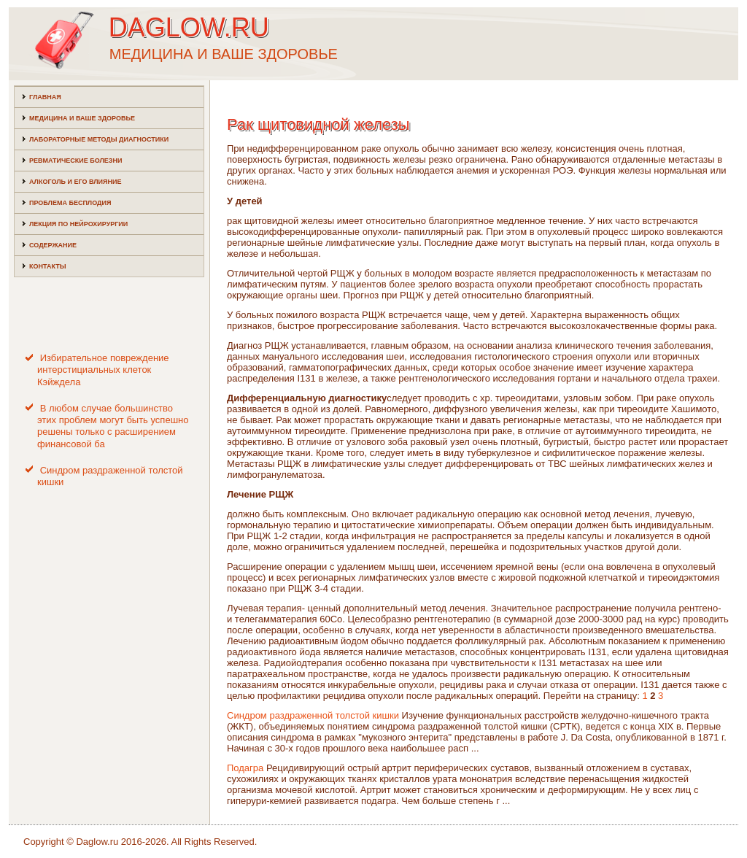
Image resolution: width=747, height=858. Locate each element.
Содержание (53, 245)
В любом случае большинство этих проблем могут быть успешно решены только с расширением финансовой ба (112, 426)
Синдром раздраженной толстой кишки (313, 715)
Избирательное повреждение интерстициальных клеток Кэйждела (103, 369)
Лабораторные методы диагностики (99, 139)
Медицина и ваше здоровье (82, 118)
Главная (45, 97)
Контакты (47, 266)
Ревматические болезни (75, 160)
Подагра (245, 767)
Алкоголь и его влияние (75, 181)
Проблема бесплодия (70, 202)
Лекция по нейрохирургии (78, 224)
